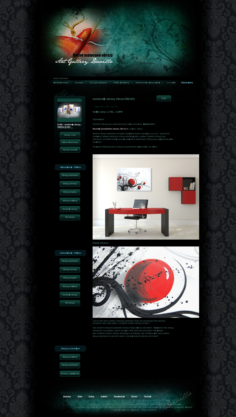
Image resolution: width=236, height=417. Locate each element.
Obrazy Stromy (70, 184)
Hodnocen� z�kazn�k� (148, 82)
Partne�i (147, 396)
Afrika (80, 396)
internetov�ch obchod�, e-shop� (165, 404)
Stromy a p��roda (70, 374)
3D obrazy (70, 217)
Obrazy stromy (70, 269)
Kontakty (79, 82)
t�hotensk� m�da (104, 407)
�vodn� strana (60, 82)
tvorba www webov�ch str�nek (135, 404)
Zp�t (163, 98)
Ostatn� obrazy (69, 209)
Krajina (91, 396)
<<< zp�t (171, 82)
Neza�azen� (119, 396)
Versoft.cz (114, 404)
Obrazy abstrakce (70, 175)
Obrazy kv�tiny (69, 201)
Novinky (134, 396)
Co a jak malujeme (98, 82)
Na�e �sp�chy (121, 82)
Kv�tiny (104, 396)
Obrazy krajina (70, 192)
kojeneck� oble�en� (152, 407)
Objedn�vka (187, 82)
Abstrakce (67, 396)
